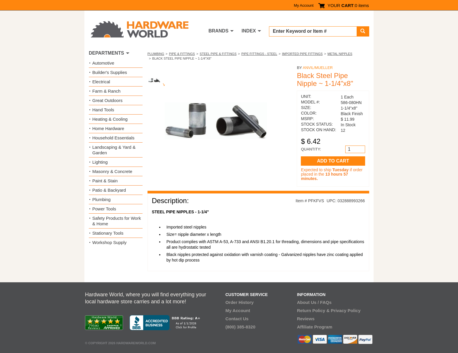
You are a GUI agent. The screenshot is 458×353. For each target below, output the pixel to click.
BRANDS (218, 30)
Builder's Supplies (109, 72)
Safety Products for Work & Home (116, 221)
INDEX (249, 30)
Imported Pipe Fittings (302, 54)
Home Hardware (108, 128)
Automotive (103, 62)
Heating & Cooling (110, 119)
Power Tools (104, 208)
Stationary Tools (107, 233)
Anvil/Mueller (318, 67)
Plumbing (156, 54)
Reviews (306, 318)
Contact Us (237, 318)
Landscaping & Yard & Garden (114, 150)
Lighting (100, 162)
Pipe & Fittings (182, 54)
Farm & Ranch (106, 91)
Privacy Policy (346, 310)
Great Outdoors (107, 100)
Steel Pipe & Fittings (218, 54)
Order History (239, 302)
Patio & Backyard (109, 190)
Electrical (101, 81)
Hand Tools (103, 109)
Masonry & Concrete (112, 171)
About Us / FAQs (314, 302)
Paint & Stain (105, 180)
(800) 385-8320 (240, 326)
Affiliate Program (314, 326)
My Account (303, 5)
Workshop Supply (109, 242)
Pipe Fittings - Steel (259, 54)
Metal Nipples (339, 54)
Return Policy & (313, 310)
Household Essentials (113, 137)
